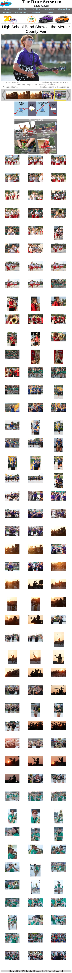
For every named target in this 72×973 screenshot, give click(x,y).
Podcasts (7, 13)
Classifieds (21, 13)
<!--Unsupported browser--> (35, 136)
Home (7, 9)
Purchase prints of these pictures (54, 87)
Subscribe (21, 9)
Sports (50, 13)
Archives (50, 9)
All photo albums (10, 87)
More (64, 13)
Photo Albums (64, 9)
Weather (36, 13)
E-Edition (36, 9)
